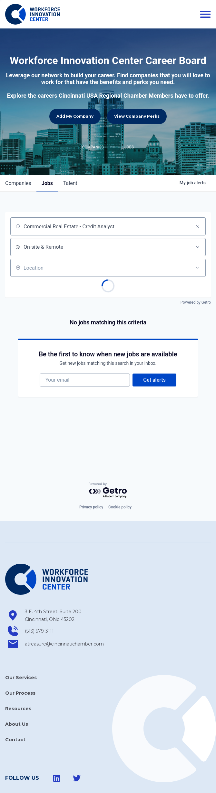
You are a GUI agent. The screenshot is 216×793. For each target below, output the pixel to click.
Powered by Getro (196, 277)
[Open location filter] (197, 243)
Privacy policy (91, 482)
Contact (15, 715)
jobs (47, 158)
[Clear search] (197, 201)
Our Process (20, 668)
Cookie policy (120, 482)
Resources (18, 684)
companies (18, 158)
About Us (16, 699)
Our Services (21, 653)
